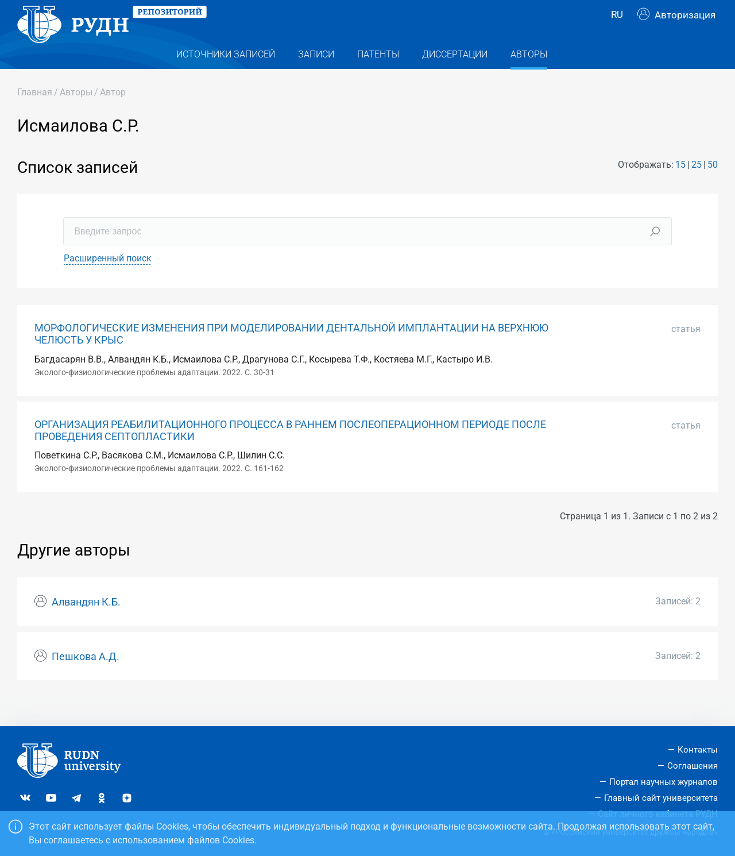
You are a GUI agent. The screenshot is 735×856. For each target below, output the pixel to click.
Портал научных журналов (663, 782)
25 (696, 187)
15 (680, 187)
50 (712, 187)
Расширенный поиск (108, 281)
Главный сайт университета (661, 798)
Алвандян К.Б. (86, 625)
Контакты (698, 750)
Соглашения (692, 766)
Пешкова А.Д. (85, 679)
